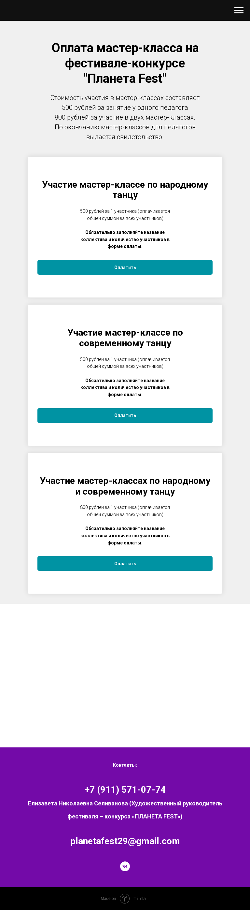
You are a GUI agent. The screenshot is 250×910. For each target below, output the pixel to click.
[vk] (125, 866)
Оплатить (125, 267)
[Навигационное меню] (238, 10)
